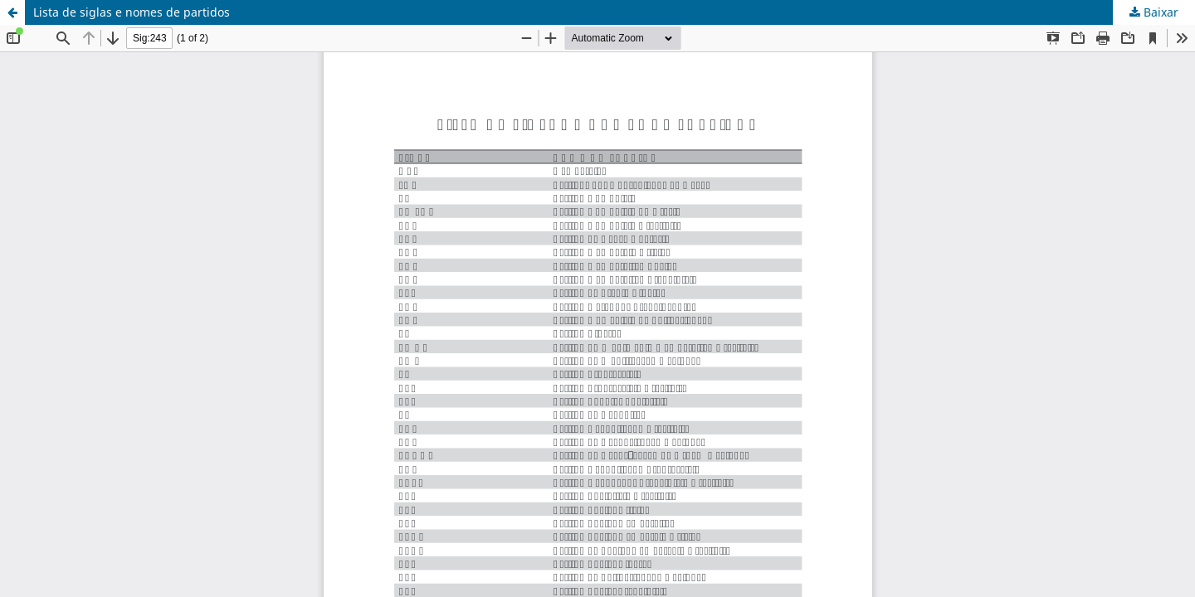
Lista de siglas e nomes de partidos (131, 12)
